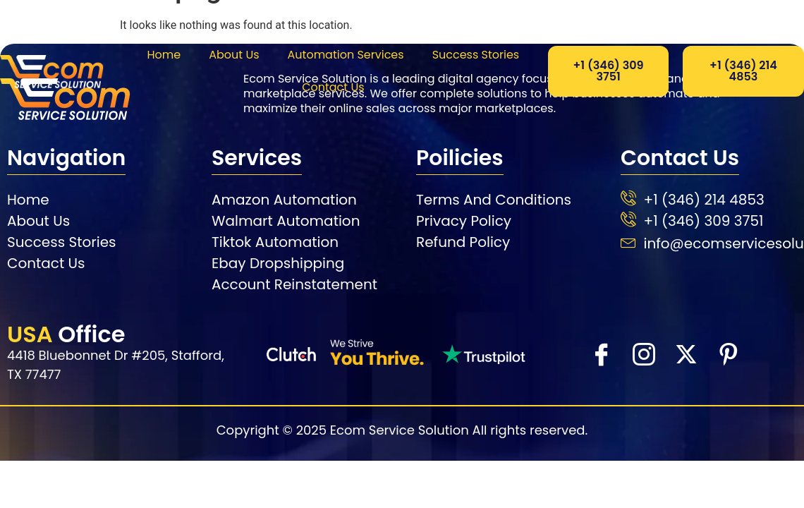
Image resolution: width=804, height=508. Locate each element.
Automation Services (346, 55)
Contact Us (333, 87)
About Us (234, 55)
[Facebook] (600, 353)
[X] (685, 353)
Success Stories (476, 55)
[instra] (643, 353)
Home (164, 55)
